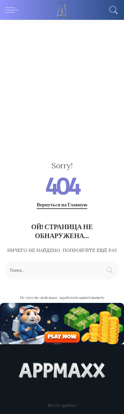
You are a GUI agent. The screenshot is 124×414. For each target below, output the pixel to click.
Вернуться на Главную (62, 204)
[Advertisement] (62, 85)
